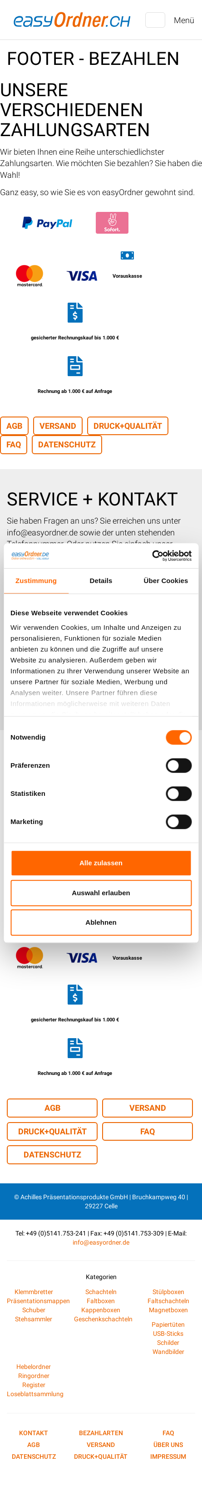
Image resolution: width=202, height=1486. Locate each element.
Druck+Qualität (128, 426)
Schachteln (101, 1291)
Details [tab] (101, 580)
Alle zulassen (101, 863)
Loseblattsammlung (35, 1394)
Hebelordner (33, 1366)
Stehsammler (33, 1319)
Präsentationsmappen (38, 1301)
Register (33, 1384)
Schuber (33, 1310)
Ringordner (33, 1375)
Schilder (168, 1342)
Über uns (168, 1444)
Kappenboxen (100, 1310)
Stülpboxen (168, 1291)
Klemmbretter (34, 1291)
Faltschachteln (168, 1301)
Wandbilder (168, 1351)
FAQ (13, 444)
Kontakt (33, 1433)
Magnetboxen (168, 1310)
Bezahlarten (101, 1433)
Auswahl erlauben (101, 893)
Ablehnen (100, 922)
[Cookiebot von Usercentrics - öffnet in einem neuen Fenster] (152, 556)
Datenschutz (67, 444)
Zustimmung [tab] (36, 580)
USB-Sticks (168, 1333)
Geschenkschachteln (103, 1319)
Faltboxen (101, 1301)
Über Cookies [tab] (166, 580)
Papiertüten (168, 1324)
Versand (57, 426)
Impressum (168, 1456)
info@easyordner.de (101, 1242)
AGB (14, 426)
